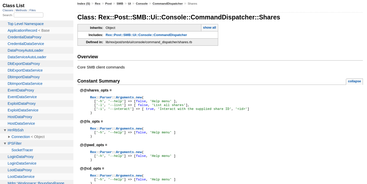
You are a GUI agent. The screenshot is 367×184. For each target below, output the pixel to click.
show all (209, 27)
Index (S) (83, 3)
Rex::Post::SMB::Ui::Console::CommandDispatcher (146, 35)
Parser (106, 98)
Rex (97, 3)
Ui (129, 3)
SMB (119, 3)
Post (108, 3)
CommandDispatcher (167, 3)
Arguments (125, 98)
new (139, 98)
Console (142, 3)
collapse (354, 81)
